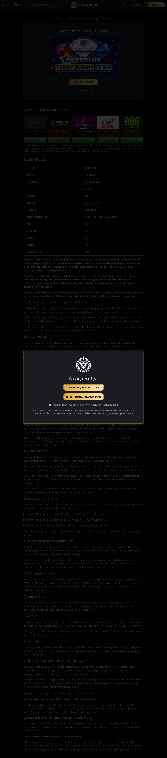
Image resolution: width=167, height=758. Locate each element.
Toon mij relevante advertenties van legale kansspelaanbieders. (85, 404)
